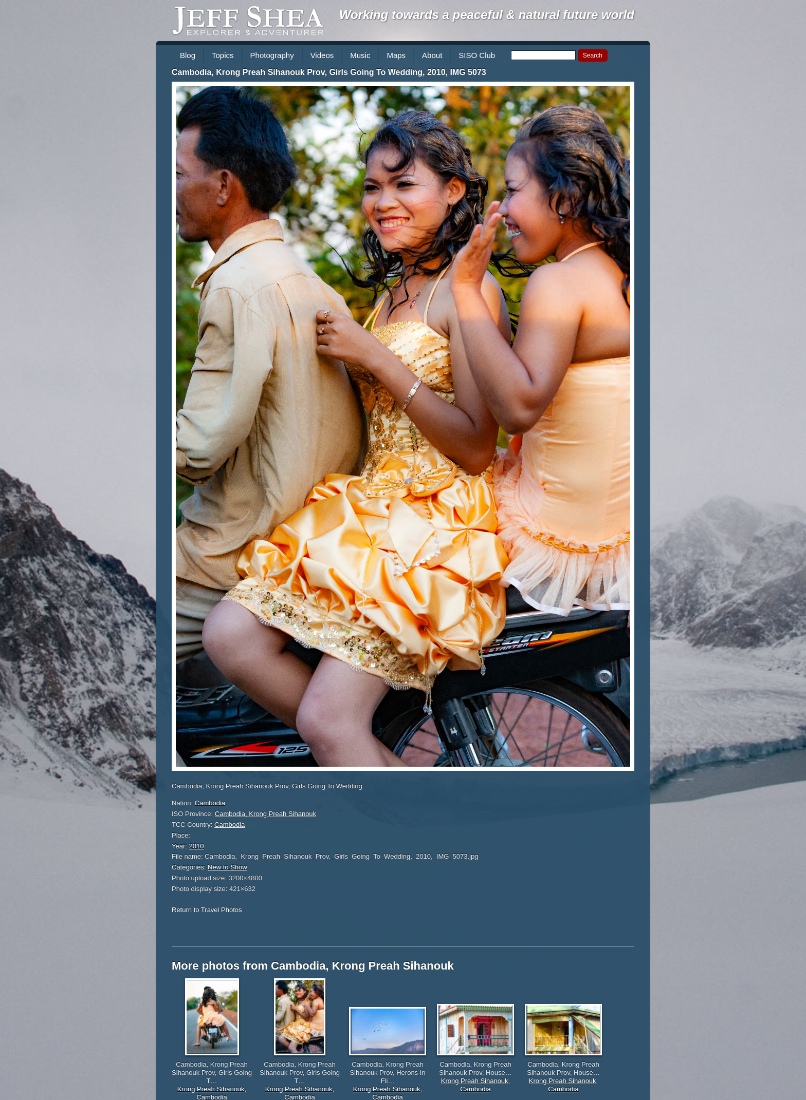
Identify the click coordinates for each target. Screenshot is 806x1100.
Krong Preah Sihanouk (211, 1089)
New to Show (227, 867)
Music (360, 55)
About (432, 55)
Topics (223, 55)
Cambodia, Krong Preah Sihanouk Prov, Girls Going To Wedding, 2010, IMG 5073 (329, 72)
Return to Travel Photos (207, 910)
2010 (196, 846)
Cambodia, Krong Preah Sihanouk (265, 814)
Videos (322, 55)
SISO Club (477, 55)
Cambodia (210, 803)
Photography (272, 55)
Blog (187, 55)
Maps (396, 55)
